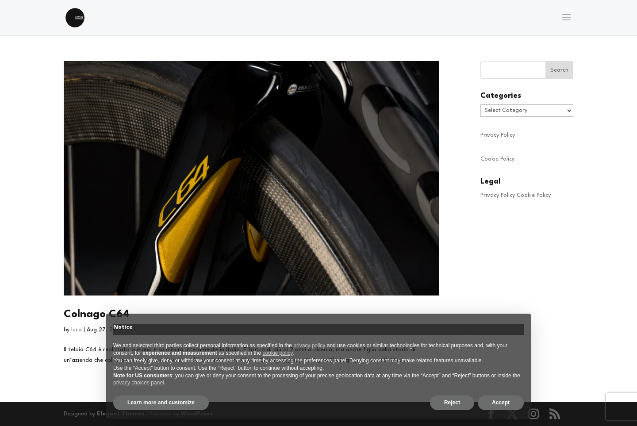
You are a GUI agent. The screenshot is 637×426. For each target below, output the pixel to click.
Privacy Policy (497, 135)
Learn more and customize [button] (161, 402)
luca (76, 330)
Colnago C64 (97, 314)
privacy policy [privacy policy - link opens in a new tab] (309, 345)
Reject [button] (452, 402)
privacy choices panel (138, 383)
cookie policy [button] (278, 353)
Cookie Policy (497, 159)
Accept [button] (501, 402)
